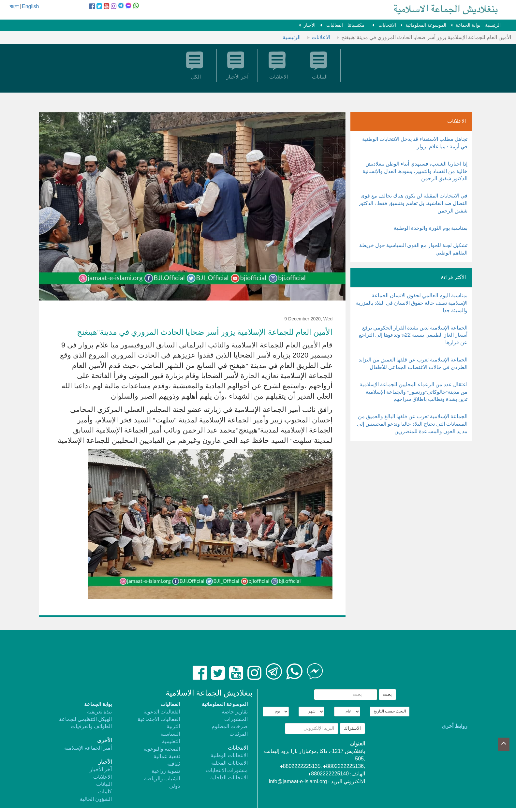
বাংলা (14, 7)
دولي (174, 786)
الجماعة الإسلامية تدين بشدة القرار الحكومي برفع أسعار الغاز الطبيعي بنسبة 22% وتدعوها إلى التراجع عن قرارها (413, 335)
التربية (173, 727)
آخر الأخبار (101, 770)
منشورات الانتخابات (227, 771)
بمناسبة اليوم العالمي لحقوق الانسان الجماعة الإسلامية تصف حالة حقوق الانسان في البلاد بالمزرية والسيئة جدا (411, 303)
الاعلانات (321, 38)
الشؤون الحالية (96, 799)
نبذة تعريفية (99, 712)
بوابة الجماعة (468, 25)
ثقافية (173, 764)
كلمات (105, 792)
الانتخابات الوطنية (229, 756)
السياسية (170, 734)
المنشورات (236, 719)
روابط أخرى (454, 726)
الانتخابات (386, 25)
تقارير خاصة (235, 712)
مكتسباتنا (355, 25)
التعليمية (171, 742)
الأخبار (310, 25)
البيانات (104, 784)
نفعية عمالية (167, 757)
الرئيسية (493, 25)
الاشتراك (352, 728)
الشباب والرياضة (162, 779)
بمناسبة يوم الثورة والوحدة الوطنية (430, 228)
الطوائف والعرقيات (91, 727)
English (30, 7)
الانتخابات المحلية (229, 763)
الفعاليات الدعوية (161, 712)
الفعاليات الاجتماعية (159, 719)
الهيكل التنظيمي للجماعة (85, 719)
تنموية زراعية (166, 771)
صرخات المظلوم (230, 727)
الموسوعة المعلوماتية (425, 25)
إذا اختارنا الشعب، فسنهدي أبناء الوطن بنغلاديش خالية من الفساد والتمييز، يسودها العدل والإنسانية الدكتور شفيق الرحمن (414, 171)
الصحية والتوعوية (161, 749)
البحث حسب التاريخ (390, 711)
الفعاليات (334, 25)
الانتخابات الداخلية (229, 778)
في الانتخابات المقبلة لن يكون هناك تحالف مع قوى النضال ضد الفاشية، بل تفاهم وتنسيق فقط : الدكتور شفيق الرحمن (412, 203)
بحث (387, 694)
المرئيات (238, 734)
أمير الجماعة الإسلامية (88, 748)
